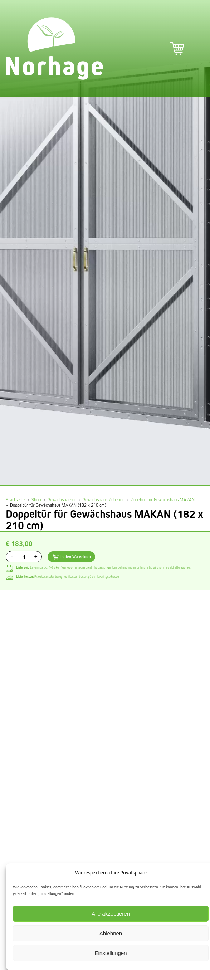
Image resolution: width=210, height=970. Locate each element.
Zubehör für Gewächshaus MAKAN (163, 499)
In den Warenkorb (75, 556)
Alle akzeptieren (111, 914)
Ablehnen (110, 933)
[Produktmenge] (24, 556)
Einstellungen (110, 953)
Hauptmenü (197, 48)
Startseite (15, 499)
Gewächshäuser (62, 499)
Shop (36, 499)
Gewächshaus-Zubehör (103, 499)
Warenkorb (177, 48)
